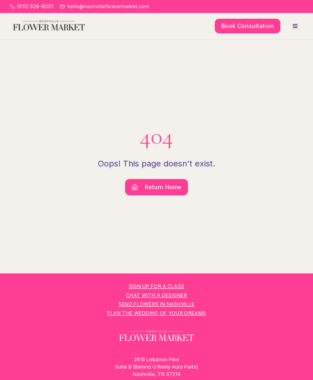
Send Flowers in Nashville (157, 304)
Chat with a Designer (156, 295)
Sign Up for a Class (157, 286)
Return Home (156, 186)
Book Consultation (247, 25)
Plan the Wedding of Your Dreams (156, 313)
